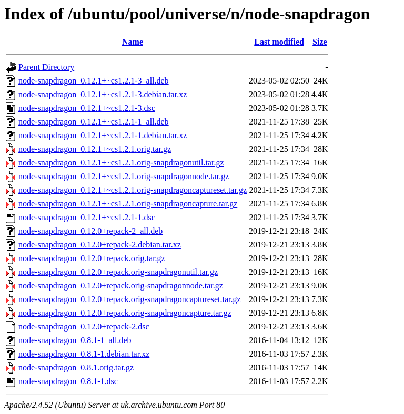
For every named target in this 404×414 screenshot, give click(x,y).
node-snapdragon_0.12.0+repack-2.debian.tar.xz (99, 244)
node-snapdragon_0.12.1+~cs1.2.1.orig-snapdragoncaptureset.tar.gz (132, 189)
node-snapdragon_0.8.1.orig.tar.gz (76, 367)
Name (132, 41)
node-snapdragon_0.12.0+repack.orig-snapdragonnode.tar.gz (120, 285)
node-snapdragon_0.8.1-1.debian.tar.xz (83, 353)
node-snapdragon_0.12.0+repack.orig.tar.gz (91, 258)
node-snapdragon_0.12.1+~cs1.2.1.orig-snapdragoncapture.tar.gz (127, 203)
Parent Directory (46, 67)
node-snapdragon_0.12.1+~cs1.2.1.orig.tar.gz (94, 148)
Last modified (279, 41)
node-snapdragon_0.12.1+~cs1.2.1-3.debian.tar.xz (102, 94)
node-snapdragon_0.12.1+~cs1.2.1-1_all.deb (93, 121)
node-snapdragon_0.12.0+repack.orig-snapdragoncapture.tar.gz (124, 312)
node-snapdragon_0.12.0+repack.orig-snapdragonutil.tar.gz (118, 271)
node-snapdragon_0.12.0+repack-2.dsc (83, 326)
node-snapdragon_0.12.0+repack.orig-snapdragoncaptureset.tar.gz (129, 299)
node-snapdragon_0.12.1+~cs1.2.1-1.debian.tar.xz (102, 135)
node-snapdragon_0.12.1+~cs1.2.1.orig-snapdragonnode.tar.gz (123, 176)
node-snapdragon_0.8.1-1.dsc (68, 381)
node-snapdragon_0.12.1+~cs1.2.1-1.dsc (86, 217)
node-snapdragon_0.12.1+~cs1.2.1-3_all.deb (93, 80)
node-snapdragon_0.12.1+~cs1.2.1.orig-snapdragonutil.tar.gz (121, 162)
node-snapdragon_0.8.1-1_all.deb (75, 340)
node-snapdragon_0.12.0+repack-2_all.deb (90, 230)
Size (319, 41)
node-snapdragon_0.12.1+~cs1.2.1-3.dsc (86, 108)
